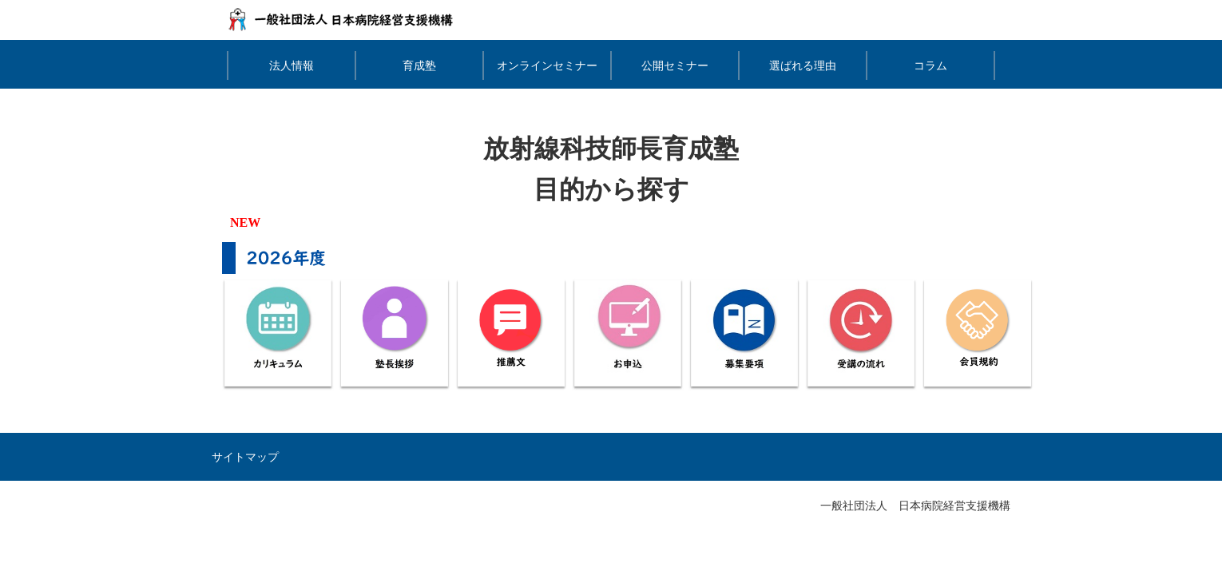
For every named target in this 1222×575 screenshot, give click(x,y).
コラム (930, 65)
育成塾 (419, 65)
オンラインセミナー (547, 65)
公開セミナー (674, 65)
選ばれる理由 (802, 65)
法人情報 (291, 65)
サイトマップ (245, 456)
